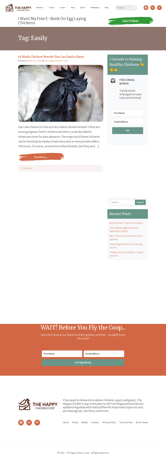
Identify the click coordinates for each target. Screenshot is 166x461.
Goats (61, 8)
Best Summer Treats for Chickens (127, 223)
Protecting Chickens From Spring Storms (127, 247)
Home (66, 424)
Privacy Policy (108, 424)
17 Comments (26, 168)
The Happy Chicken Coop (56, 60)
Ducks (50, 8)
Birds (72, 8)
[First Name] (127, 113)
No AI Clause (141, 424)
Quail (81, 8)
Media (84, 424)
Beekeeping (94, 8)
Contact (94, 424)
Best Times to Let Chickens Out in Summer (128, 238)
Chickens (38, 8)
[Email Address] (127, 122)
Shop (105, 8)
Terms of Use (125, 424)
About (75, 424)
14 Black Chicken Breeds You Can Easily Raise (51, 56)
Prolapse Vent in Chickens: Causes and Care (128, 256)
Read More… (41, 159)
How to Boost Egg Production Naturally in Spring (125, 230)
